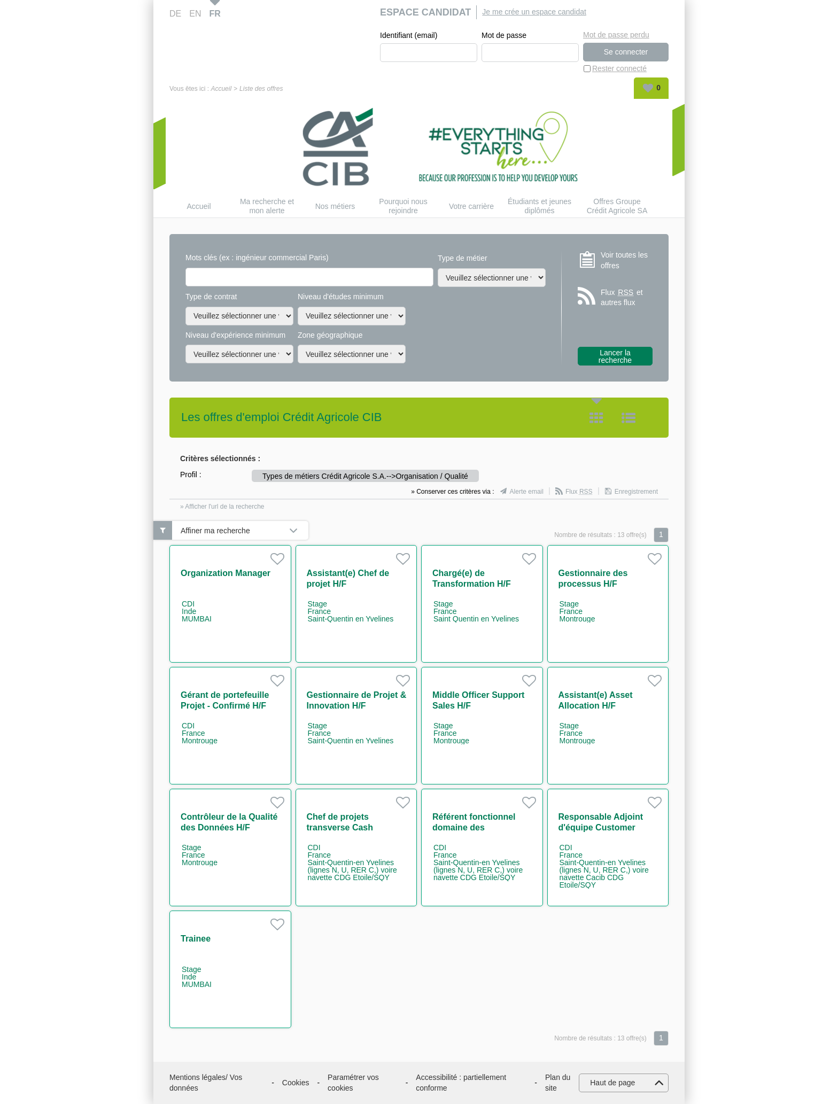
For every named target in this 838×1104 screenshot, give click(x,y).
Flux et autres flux (622, 297)
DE (175, 13)
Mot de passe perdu (616, 34)
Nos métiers (335, 206)
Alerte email (527, 491)
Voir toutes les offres (624, 260)
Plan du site (557, 1082)
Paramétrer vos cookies (353, 1082)
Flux (579, 491)
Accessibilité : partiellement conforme (461, 1082)
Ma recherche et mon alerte (267, 206)
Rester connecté (619, 68)
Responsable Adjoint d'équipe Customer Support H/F (600, 827)
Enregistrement (636, 491)
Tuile (596, 418)
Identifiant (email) (408, 35)
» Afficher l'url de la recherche (222, 506)
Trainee (196, 938)
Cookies (295, 1082)
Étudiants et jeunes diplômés (539, 206)
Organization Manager (225, 573)
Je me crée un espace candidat (534, 11)
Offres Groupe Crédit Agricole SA (617, 206)
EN (195, 13)
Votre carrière (471, 206)
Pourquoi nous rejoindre (403, 206)
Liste (628, 418)
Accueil (221, 88)
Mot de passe (504, 35)
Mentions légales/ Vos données (205, 1082)
